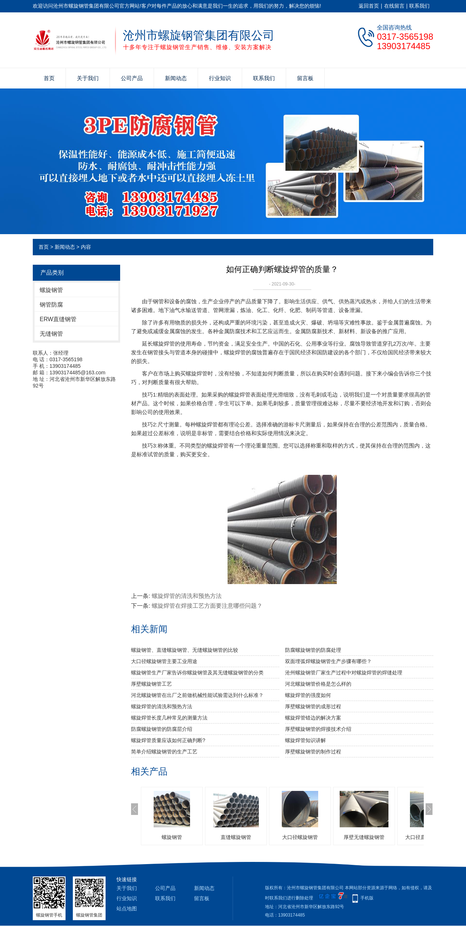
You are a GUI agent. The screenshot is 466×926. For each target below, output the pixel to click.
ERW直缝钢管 (58, 319)
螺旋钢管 (51, 290)
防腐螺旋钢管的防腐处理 (313, 650)
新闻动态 (176, 78)
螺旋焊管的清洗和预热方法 (187, 596)
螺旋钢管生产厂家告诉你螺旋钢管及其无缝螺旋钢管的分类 (197, 672)
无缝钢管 (51, 334)
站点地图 (126, 908)
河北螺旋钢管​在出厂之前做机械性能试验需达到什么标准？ (197, 695)
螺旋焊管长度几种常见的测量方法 (169, 718)
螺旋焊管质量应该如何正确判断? (168, 740)
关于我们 (88, 78)
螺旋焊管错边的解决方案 (313, 718)
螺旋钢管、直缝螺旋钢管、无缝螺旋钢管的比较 (184, 650)
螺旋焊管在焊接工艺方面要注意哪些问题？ (207, 606)
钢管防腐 (51, 305)
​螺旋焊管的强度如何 (308, 695)
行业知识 (220, 78)
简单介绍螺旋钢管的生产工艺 (164, 751)
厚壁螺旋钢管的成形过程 (313, 706)
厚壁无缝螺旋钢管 (364, 837)
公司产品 (132, 78)
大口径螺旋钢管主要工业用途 (164, 661)
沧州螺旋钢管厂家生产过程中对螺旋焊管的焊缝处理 (343, 672)
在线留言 (394, 6)
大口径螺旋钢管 (300, 837)
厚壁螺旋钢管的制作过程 (313, 751)
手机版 (367, 898)
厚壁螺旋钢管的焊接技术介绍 (318, 729)
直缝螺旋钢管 (236, 837)
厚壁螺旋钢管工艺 (151, 684)
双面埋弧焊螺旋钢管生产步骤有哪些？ (328, 661)
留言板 (305, 78)
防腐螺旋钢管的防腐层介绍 (161, 729)
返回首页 (369, 6)
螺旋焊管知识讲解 (305, 740)
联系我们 (419, 6)
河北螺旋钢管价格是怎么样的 (318, 684)
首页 (49, 78)
